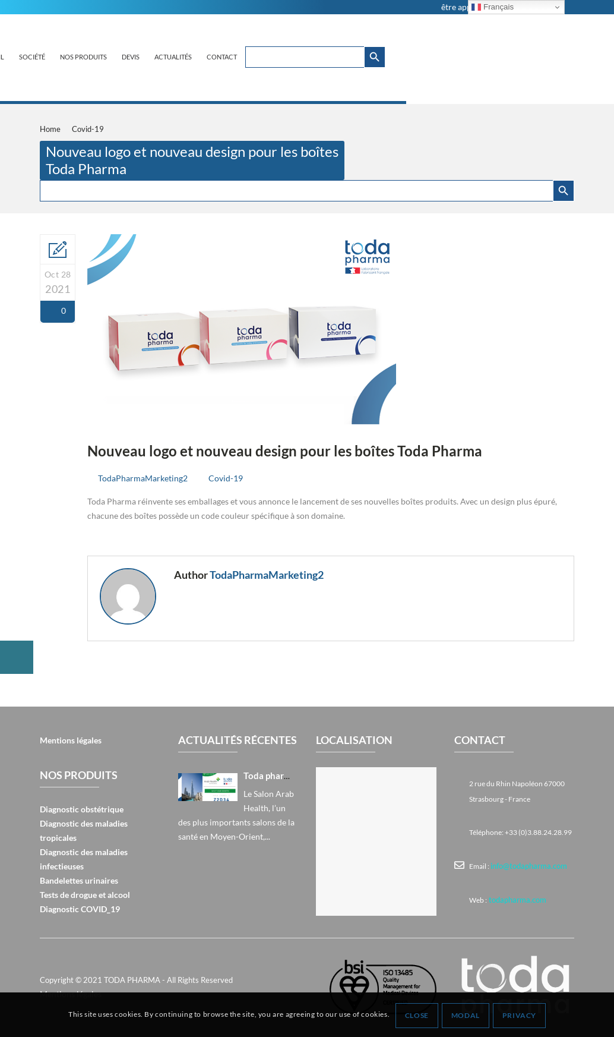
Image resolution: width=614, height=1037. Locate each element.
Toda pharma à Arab (277, 775)
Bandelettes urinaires (79, 880)
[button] (16, 657)
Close (417, 1015)
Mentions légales (71, 740)
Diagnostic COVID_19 (80, 909)
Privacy (520, 1015)
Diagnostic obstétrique (82, 809)
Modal (466, 1015)
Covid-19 (225, 478)
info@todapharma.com (526, 865)
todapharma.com (514, 898)
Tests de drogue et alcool (85, 895)
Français (492, 7)
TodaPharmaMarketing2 (143, 478)
